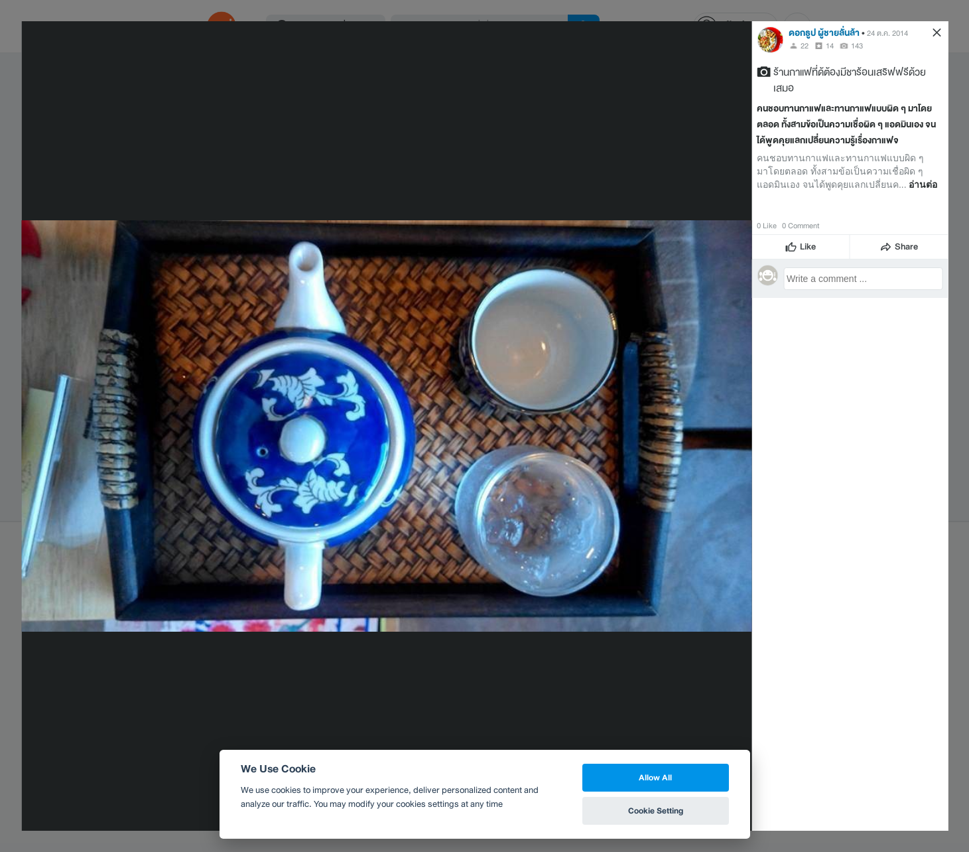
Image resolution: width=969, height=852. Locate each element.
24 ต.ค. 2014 (887, 33)
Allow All (655, 777)
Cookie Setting (655, 810)
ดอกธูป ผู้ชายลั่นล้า (824, 33)
